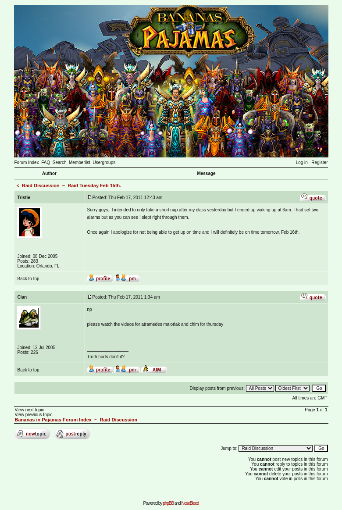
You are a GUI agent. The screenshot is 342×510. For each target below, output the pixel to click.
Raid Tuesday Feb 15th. (94, 185)
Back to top (28, 278)
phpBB (168, 503)
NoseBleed (190, 503)
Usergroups (104, 162)
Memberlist (79, 162)
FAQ (45, 162)
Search (60, 162)
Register (319, 162)
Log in (302, 162)
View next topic (29, 409)
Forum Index (26, 162)
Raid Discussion (41, 185)
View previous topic (34, 414)
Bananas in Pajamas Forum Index (53, 419)
